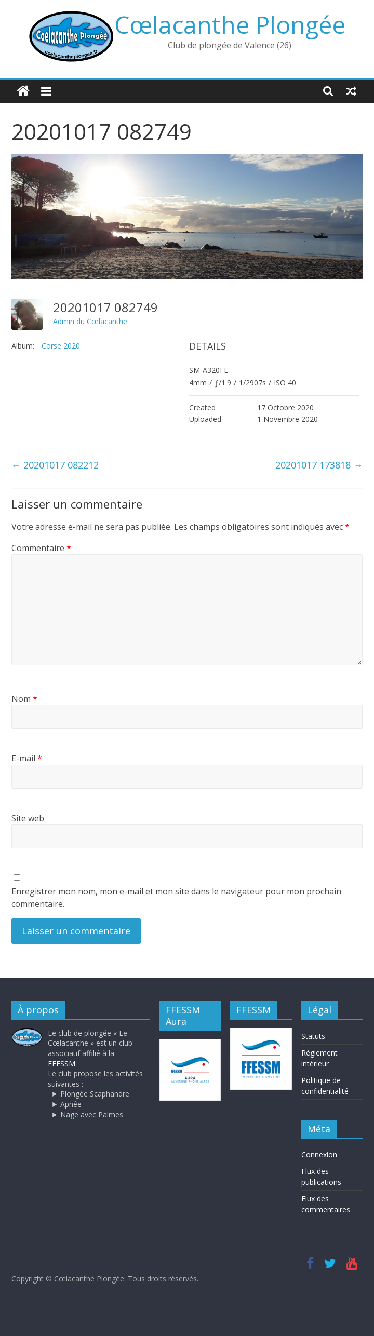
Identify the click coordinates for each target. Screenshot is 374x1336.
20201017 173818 (319, 465)
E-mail (26, 758)
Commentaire (41, 548)
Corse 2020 (61, 346)
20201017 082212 (55, 465)
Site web (27, 818)
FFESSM (61, 1063)
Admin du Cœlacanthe (90, 321)
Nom (24, 698)
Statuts (313, 1036)
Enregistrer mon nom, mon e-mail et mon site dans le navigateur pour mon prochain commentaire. (176, 898)
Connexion (319, 1154)
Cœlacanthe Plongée (229, 24)
